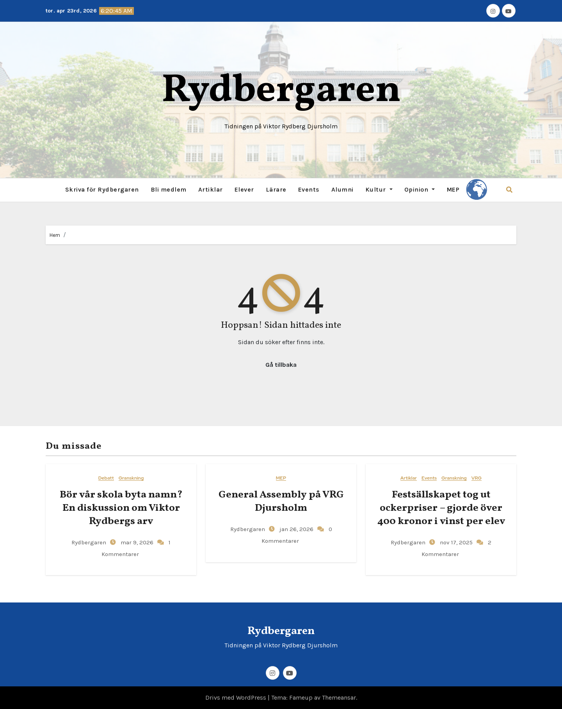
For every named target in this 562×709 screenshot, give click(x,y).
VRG (476, 478)
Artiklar (210, 189)
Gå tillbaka (281, 364)
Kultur (379, 189)
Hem (55, 235)
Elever (244, 189)
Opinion (419, 189)
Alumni (342, 189)
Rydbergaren (281, 91)
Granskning (131, 478)
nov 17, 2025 (455, 542)
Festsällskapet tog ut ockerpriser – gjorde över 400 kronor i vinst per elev (441, 508)
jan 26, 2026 (295, 529)
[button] (509, 190)
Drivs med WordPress (236, 697)
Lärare (276, 189)
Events (309, 189)
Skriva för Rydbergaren (102, 189)
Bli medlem (169, 189)
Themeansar (339, 697)
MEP (453, 189)
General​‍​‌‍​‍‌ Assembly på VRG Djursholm (281, 501)
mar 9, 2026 (136, 542)
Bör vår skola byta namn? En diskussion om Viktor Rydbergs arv (121, 508)
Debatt (106, 478)
